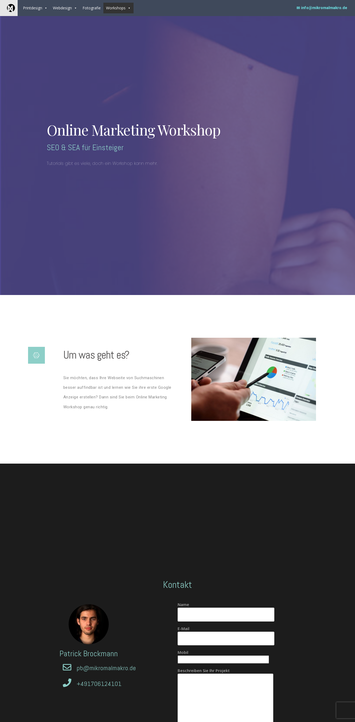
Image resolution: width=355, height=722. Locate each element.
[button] (46, 8)
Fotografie (92, 7)
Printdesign (35, 8)
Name (226, 609)
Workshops (118, 8)
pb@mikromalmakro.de (106, 668)
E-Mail (226, 633)
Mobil (223, 656)
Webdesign (65, 8)
